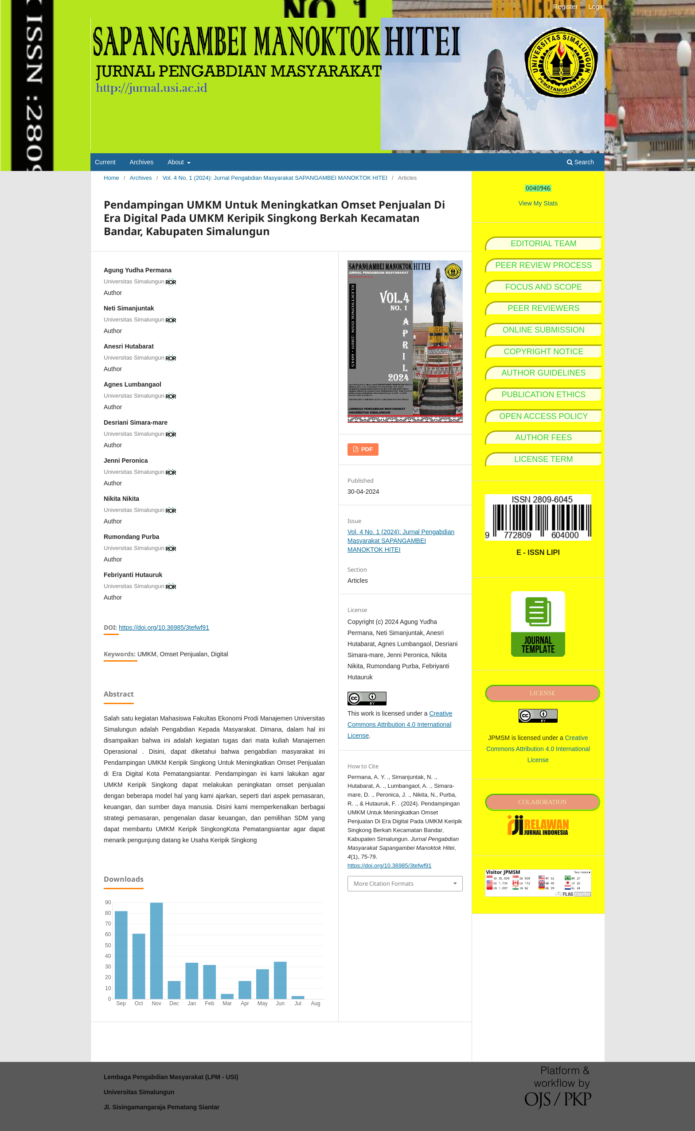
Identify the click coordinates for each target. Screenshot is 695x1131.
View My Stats (538, 203)
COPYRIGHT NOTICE (544, 351)
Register (565, 6)
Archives (142, 162)
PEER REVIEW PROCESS (543, 265)
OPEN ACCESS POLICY (543, 416)
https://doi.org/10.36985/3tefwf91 (164, 627)
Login (596, 6)
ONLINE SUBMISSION (544, 329)
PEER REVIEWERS (543, 308)
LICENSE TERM (543, 459)
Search (580, 162)
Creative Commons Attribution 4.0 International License (400, 724)
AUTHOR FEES (543, 437)
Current (105, 162)
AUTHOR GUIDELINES (543, 372)
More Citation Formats (384, 883)
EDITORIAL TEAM (544, 243)
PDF (366, 449)
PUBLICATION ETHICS (544, 394)
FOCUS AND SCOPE (543, 287)
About (176, 162)
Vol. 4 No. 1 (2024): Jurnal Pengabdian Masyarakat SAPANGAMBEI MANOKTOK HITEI (274, 177)
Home (111, 177)
